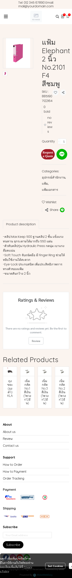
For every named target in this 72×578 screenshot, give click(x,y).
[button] (57, 16)
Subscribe (13, 545)
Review (36, 341)
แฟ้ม (45, 183)
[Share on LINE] (62, 210)
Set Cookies (55, 566)
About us (9, 432)
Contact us (11, 446)
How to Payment (14, 471)
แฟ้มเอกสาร (50, 189)
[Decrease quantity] (59, 141)
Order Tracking (13, 478)
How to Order (12, 465)
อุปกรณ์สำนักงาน (54, 177)
